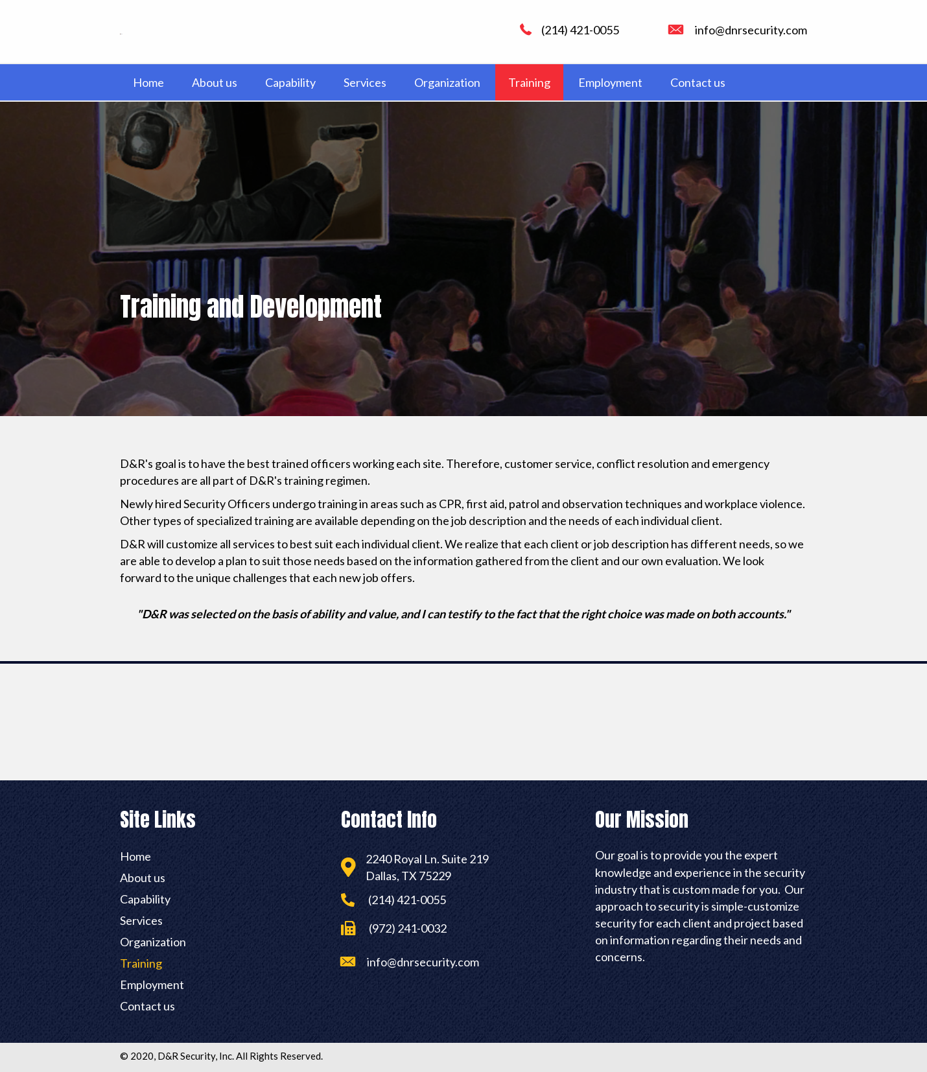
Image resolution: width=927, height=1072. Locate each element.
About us (142, 877)
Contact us (147, 1006)
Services (141, 920)
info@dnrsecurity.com (751, 30)
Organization (153, 942)
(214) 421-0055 (580, 30)
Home (135, 856)
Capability (145, 899)
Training (141, 963)
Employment (152, 984)
